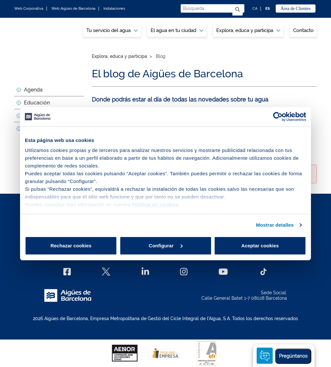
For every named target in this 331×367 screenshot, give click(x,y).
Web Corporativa (28, 8)
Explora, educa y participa (119, 56)
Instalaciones (114, 8)
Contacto (303, 30)
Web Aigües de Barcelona (73, 8)
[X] (106, 271)
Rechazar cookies (70, 245)
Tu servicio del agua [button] (112, 30)
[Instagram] (183, 271)
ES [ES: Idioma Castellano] (267, 8)
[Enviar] (237, 10)
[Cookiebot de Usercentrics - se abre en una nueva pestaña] (278, 117)
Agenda (33, 90)
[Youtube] (223, 271)
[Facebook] (67, 271)
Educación (37, 103)
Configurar (166, 245)
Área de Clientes (296, 8)
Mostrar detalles (275, 225)
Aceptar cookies (260, 245)
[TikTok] (263, 271)
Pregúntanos (293, 356)
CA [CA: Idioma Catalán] (254, 8)
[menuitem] (112, 30)
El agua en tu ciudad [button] (177, 30)
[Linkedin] (145, 271)
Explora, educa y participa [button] (248, 30)
